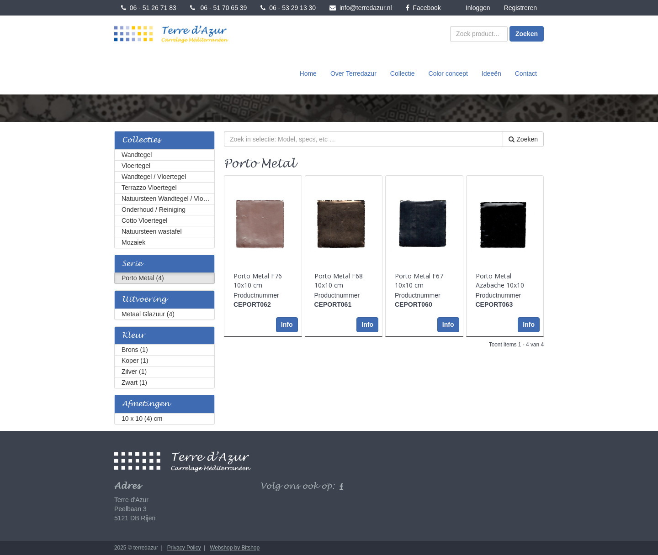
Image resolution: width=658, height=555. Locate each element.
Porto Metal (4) (143, 278)
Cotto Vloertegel (144, 220)
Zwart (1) (134, 382)
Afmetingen (146, 404)
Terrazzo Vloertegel (149, 187)
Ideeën (491, 73)
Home (308, 73)
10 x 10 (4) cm (142, 418)
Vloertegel (136, 165)
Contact (526, 73)
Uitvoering (144, 299)
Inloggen (478, 7)
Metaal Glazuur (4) (148, 314)
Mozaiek (133, 242)
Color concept (448, 73)
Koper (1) (135, 360)
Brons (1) (135, 349)
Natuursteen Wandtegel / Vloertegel (168, 198)
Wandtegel (137, 154)
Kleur (133, 335)
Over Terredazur (353, 73)
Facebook (423, 7)
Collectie (402, 73)
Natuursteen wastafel (152, 231)
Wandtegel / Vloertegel (154, 176)
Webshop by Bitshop (235, 548)
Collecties (141, 140)
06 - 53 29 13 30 (288, 7)
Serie (132, 264)
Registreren (520, 7)
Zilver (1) (134, 371)
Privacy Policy (184, 548)
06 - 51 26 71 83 (148, 7)
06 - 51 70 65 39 (218, 7)
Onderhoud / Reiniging (154, 209)
